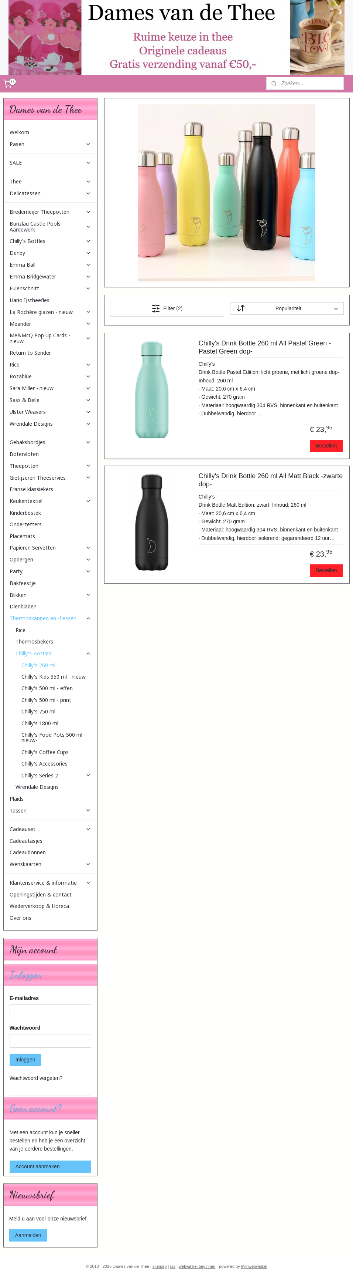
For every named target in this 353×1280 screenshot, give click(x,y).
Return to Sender (30, 352)
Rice (51, 364)
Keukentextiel (51, 500)
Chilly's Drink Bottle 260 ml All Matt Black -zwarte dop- (271, 480)
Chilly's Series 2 (56, 775)
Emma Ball (51, 264)
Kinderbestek (25, 512)
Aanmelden (28, 1235)
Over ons (20, 917)
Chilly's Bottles (51, 240)
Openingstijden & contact (41, 894)
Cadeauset (51, 828)
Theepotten (51, 465)
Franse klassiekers (31, 489)
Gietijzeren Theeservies (51, 477)
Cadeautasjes (26, 840)
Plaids (17, 798)
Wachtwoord (25, 1028)
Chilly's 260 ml (38, 665)
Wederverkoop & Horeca (39, 905)
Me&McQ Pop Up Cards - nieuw (51, 338)
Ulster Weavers (51, 411)
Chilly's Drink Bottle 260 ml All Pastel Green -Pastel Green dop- (265, 347)
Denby (51, 252)
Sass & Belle (51, 399)
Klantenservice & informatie (51, 882)
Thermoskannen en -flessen (51, 618)
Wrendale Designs (51, 423)
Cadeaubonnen (28, 852)
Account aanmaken (38, 1166)
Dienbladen (23, 606)
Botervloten (24, 453)
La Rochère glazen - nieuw (51, 311)
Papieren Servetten (51, 547)
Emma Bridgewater (51, 276)
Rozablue (51, 376)
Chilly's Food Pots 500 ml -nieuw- (53, 737)
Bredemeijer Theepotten (51, 211)
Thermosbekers (34, 641)
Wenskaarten (51, 864)
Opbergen (51, 559)
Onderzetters (26, 524)
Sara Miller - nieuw (51, 388)
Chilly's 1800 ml (39, 723)
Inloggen (25, 1060)
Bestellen (326, 446)
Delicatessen (51, 193)
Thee (51, 181)
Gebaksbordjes (51, 442)
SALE (51, 162)
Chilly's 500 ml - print (46, 699)
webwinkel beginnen (197, 1266)
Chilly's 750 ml (38, 711)
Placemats (22, 536)
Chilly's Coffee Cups (45, 752)
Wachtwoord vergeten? (36, 1078)
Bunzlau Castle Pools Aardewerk (51, 226)
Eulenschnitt (51, 288)
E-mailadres (24, 998)
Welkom (19, 132)
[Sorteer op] (286, 308)
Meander (51, 323)
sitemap (159, 1266)
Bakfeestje (23, 583)
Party (51, 571)
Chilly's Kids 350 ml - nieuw (53, 676)
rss (172, 1266)
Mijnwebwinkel (254, 1266)
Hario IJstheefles (29, 300)
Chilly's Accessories (44, 763)
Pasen (51, 144)
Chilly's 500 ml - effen (47, 688)
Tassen (51, 810)
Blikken (51, 594)
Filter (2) (166, 308)
